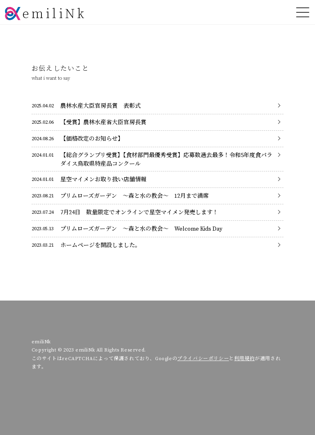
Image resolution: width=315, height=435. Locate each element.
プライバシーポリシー (203, 354)
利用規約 (244, 354)
